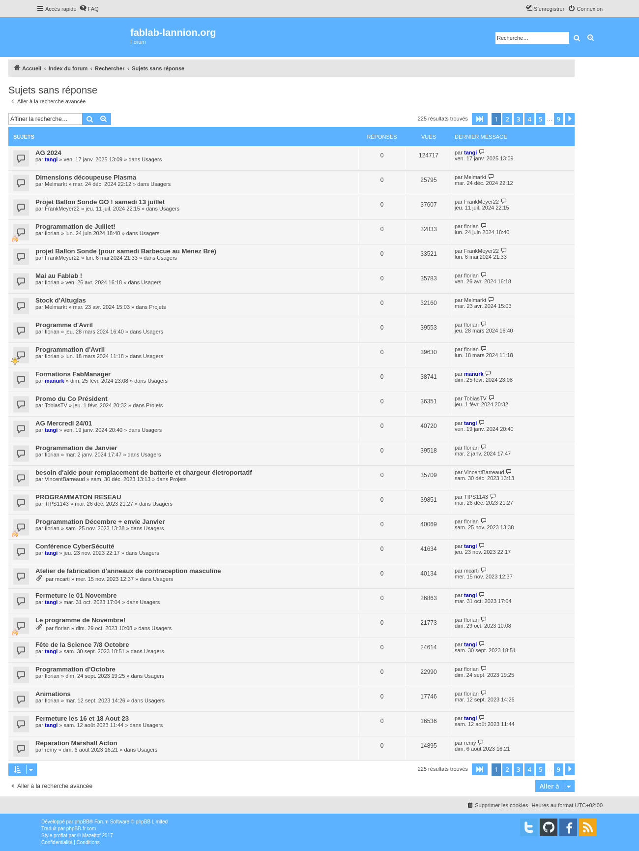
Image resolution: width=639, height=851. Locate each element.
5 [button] (540, 119)
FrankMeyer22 (62, 209)
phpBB (82, 821)
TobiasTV (56, 405)
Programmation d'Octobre (75, 669)
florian (52, 233)
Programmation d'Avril (70, 349)
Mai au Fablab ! (58, 275)
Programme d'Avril (64, 325)
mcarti (62, 579)
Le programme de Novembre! (80, 620)
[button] (480, 119)
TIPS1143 (57, 504)
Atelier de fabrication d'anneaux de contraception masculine (128, 571)
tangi (51, 159)
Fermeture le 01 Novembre (76, 595)
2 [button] (507, 119)
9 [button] (558, 119)
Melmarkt (56, 184)
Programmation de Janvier (76, 448)
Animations (53, 694)
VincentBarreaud (65, 479)
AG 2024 (48, 152)
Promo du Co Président (71, 398)
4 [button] (529, 119)
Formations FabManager (73, 374)
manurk (54, 381)
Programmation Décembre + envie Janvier (100, 521)
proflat (60, 835)
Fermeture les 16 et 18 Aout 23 (82, 718)
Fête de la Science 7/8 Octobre (82, 644)
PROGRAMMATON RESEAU (78, 497)
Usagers (152, 159)
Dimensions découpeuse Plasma (85, 177)
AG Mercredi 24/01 (63, 423)
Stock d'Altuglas (60, 300)
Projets (157, 307)
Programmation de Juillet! (75, 226)
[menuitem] (89, 9)
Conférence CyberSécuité (75, 546)
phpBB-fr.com (81, 828)
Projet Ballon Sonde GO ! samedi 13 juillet (100, 202)
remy (51, 750)
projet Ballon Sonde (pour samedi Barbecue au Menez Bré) (125, 251)
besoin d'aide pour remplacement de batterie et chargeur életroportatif (143, 472)
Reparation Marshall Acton (76, 743)
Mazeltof (91, 835)
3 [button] (518, 119)
